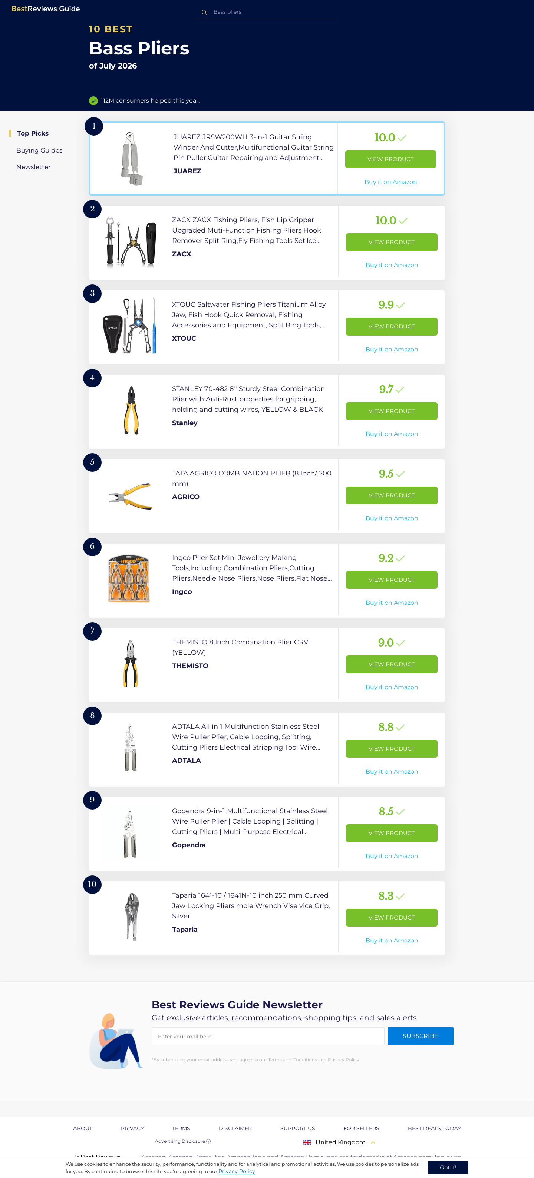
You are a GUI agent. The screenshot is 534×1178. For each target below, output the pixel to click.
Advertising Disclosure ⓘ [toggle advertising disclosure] (183, 1141)
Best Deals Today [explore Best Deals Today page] (434, 1128)
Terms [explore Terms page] (181, 1128)
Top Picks (33, 133)
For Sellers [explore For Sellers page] (361, 1128)
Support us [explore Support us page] (297, 1128)
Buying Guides (39, 150)
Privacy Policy (236, 1171)
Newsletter (33, 167)
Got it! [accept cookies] (448, 1167)
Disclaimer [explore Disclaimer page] (235, 1128)
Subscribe (420, 1035)
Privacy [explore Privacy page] (132, 1128)
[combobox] (267, 12)
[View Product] (267, 158)
